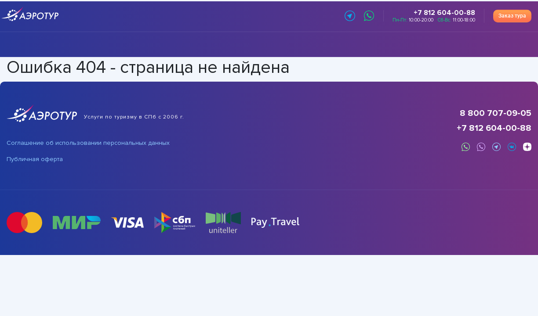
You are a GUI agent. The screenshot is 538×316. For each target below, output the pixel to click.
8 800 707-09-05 (495, 113)
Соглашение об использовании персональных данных (88, 143)
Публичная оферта (35, 159)
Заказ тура (512, 16)
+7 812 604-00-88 (494, 128)
